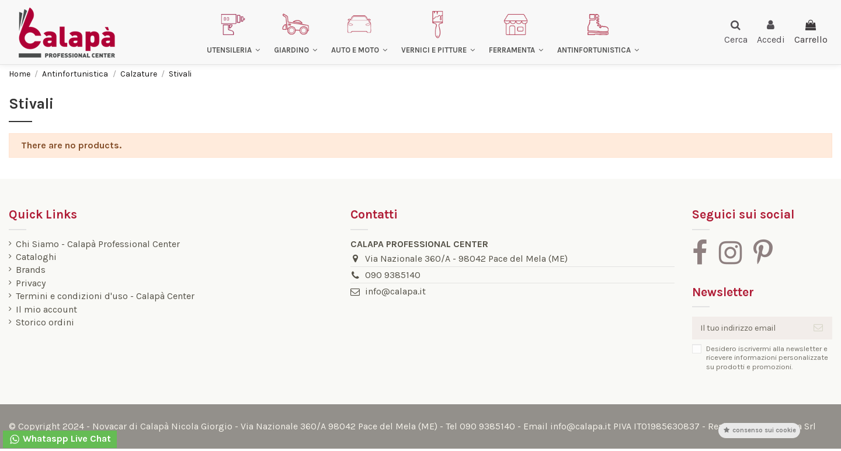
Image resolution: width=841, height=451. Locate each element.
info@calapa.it (391, 291)
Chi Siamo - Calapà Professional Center (98, 244)
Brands (31, 270)
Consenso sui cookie (759, 430)
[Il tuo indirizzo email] (744, 329)
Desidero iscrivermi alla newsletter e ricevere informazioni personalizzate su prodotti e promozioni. (759, 359)
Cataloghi (36, 257)
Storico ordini (45, 322)
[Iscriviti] (818, 329)
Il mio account (46, 309)
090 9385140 (388, 274)
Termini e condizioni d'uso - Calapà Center (105, 296)
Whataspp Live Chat (60, 439)
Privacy (31, 283)
